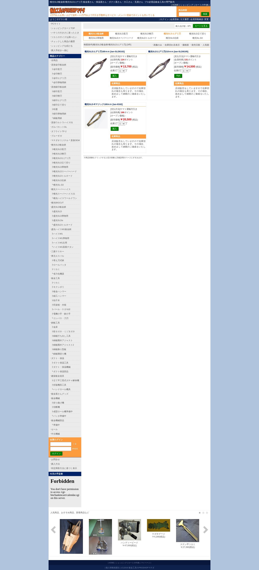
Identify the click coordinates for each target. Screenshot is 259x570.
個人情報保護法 (113, 568)
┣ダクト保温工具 (59, 362)
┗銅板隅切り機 (58, 354)
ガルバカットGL (59, 127)
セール (54, 429)
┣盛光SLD (56, 211)
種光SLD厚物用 (96, 38)
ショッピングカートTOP (63, 28)
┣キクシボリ (57, 287)
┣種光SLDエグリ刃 (60, 158)
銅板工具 (55, 322)
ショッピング (186, 5)
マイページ (145, 563)
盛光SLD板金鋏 (58, 207)
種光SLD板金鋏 (58, 145)
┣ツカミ (55, 269)
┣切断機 (55, 407)
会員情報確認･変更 (199, 19)
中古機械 (55, 434)
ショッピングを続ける (62, 46)
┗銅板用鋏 (56, 118)
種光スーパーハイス (61, 189)
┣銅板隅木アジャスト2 (62, 345)
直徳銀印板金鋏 (58, 87)
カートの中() (201, 5)
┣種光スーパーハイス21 (63, 193)
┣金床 (54, 327)
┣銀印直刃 (56, 91)
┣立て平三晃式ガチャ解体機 (65, 380)
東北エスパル (57, 256)
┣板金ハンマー (58, 291)
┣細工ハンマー (58, 296)
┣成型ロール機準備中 (62, 411)
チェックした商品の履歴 (63, 41)
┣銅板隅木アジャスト (62, 340)
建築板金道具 (57, 376)
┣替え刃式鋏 (57, 260)
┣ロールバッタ (58, 265)
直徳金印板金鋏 (58, 64)
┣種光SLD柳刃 (58, 153)
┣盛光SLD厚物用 (59, 216)
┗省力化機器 (57, 274)
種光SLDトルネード (146, 38)
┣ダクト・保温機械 (61, 367)
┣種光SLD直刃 (58, 149)
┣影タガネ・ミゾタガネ (63, 331)
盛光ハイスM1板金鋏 (61, 229)
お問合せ (55, 459)
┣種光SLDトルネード (62, 176)
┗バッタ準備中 (58, 416)
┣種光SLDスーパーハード (64, 171)
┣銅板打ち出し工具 (61, 336)
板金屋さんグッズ (59, 394)
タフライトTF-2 (58, 131)
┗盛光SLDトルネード (62, 225)
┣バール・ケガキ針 (61, 309)
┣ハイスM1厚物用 (60, 238)
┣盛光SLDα (57, 220)
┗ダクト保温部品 (59, 371)
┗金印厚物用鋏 (58, 82)
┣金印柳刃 (56, 73)
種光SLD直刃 (121, 33)
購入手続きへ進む (59, 50)
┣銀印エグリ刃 (58, 100)
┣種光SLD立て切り (60, 162)
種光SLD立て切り (197, 33)
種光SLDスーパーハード (121, 38)
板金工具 (55, 278)
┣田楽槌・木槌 (58, 305)
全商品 (54, 60)
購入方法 (55, 464)
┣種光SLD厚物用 (59, 167)
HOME (175, 5)
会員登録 (174, 19)
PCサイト (56, 23)
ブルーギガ (56, 136)
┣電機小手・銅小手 (61, 314)
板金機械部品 (57, 420)
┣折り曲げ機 (57, 402)
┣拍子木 (55, 300)
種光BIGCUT (57, 202)
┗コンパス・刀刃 (59, 318)
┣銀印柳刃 (56, 96)
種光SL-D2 (197, 38)
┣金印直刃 (56, 69)
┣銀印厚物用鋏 (58, 113)
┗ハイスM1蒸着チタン (62, 247)
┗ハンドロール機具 (61, 389)
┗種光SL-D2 (57, 185)
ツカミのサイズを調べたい (64, 37)
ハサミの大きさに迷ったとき (65, 32)
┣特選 (54, 109)
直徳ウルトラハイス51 (62, 122)
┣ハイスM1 (57, 233)
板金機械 (55, 398)
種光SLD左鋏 (172, 38)
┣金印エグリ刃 (58, 78)
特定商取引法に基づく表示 (64, 468)
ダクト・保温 (57, 358)
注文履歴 (184, 19)
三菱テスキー (57, 251)
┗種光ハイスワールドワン (64, 198)
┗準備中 (55, 425)
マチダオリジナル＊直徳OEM (65, 140)
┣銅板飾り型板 (58, 349)
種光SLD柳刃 (146, 33)
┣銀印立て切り (58, 105)
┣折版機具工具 (58, 385)
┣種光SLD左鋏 (58, 180)
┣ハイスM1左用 (59, 242)
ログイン (164, 19)
